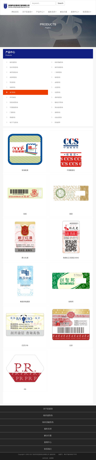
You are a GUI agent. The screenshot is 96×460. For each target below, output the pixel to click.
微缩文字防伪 (59, 102)
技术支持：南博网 (48, 458)
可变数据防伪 (14, 107)
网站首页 (15, 12)
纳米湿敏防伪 (59, 62)
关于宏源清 (27, 12)
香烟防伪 (12, 117)
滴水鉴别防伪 (59, 107)
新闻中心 (75, 12)
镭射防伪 (12, 87)
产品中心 (40, 12)
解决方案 (63, 12)
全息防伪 (57, 87)
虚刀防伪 (12, 92)
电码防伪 (57, 77)
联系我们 (87, 12)
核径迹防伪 (13, 62)
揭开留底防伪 (59, 67)
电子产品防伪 (14, 122)
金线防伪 (57, 82)
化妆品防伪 (58, 117)
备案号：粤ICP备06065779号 (67, 454)
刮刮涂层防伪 (14, 102)
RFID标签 (13, 97)
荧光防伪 (12, 82)
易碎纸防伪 (58, 97)
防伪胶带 (57, 122)
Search (60, 3)
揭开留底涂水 (14, 72)
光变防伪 (57, 92)
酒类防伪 (57, 112)
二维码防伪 (58, 72)
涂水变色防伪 (14, 67)
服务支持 (52, 12)
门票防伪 (12, 112)
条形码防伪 (13, 77)
